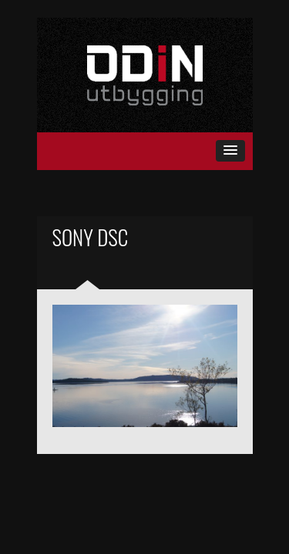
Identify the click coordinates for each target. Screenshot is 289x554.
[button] (230, 151)
